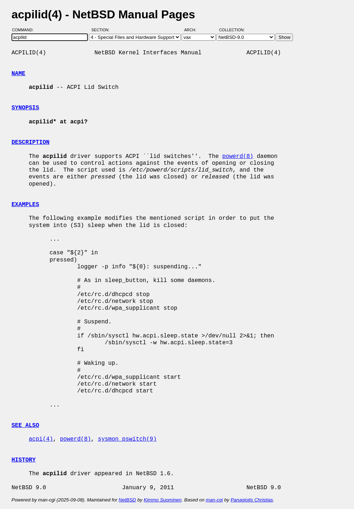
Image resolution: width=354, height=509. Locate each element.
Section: (102, 30)
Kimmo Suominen (162, 500)
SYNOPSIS (25, 108)
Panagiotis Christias (252, 500)
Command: (25, 30)
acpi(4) (41, 439)
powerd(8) (237, 156)
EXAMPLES (25, 205)
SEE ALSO (25, 426)
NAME (18, 74)
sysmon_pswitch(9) (127, 439)
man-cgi (214, 500)
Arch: (193, 30)
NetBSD (127, 500)
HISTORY (24, 460)
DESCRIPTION (31, 142)
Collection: (232, 30)
